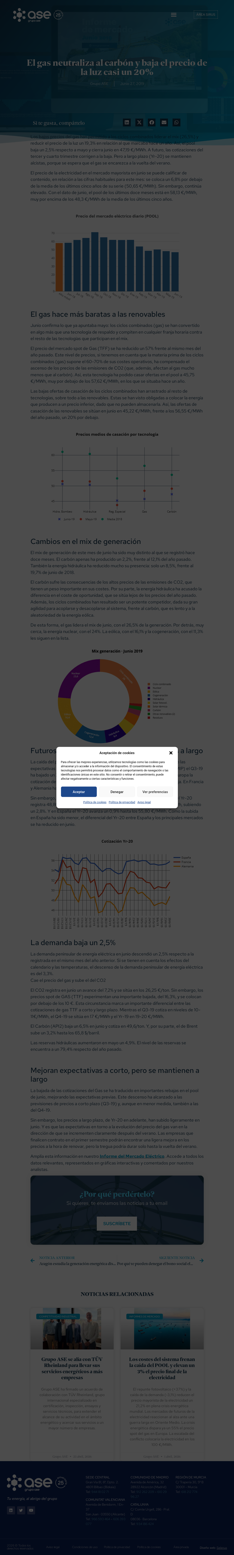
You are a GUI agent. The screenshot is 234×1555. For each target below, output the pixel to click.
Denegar (116, 792)
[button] (171, 753)
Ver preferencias (155, 792)
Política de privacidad (122, 802)
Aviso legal (144, 802)
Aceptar (79, 792)
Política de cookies (94, 802)
